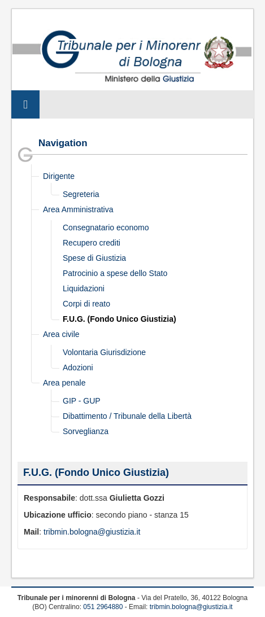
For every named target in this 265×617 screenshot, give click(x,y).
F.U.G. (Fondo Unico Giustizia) (119, 318)
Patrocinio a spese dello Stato (115, 273)
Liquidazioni (84, 288)
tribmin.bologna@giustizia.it (191, 607)
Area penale (64, 382)
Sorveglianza (85, 431)
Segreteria (81, 194)
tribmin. (56, 531)
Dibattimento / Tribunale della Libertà (127, 416)
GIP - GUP (82, 400)
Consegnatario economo (106, 227)
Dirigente (59, 176)
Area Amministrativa (78, 209)
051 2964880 (103, 607)
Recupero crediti (91, 242)
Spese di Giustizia (94, 257)
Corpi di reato (86, 303)
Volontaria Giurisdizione (104, 352)
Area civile (61, 334)
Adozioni (78, 367)
